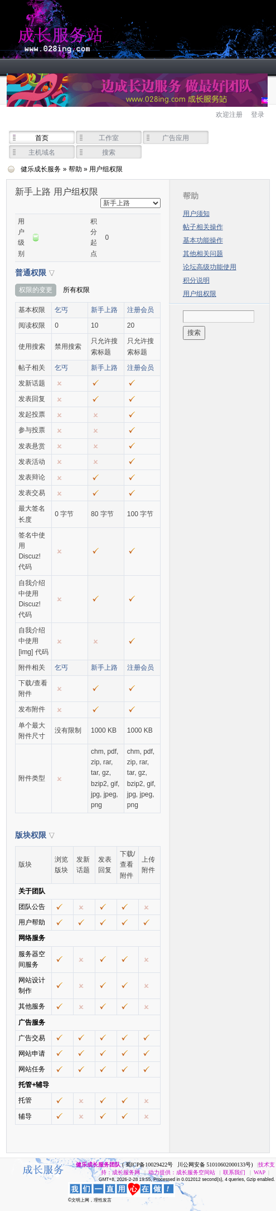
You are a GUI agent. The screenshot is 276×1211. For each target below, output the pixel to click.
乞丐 (61, 310)
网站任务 (31, 1069)
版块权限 (30, 835)
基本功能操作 (203, 240)
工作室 (109, 138)
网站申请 (31, 1053)
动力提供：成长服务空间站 (181, 1172)
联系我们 (234, 1172)
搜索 (108, 152)
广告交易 (31, 1038)
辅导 (25, 1116)
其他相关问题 (203, 254)
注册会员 (140, 310)
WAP (259, 1172)
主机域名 (41, 152)
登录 (257, 114)
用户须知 (196, 214)
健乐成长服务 (111, 29)
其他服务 (31, 1006)
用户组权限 (199, 294)
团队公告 (31, 907)
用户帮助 (31, 922)
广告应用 (175, 138)
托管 (25, 1100)
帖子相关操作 (203, 227)
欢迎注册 (229, 114)
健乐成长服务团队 (98, 1164)
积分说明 (196, 280)
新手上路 (104, 310)
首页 (42, 138)
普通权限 (30, 272)
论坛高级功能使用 (209, 267)
